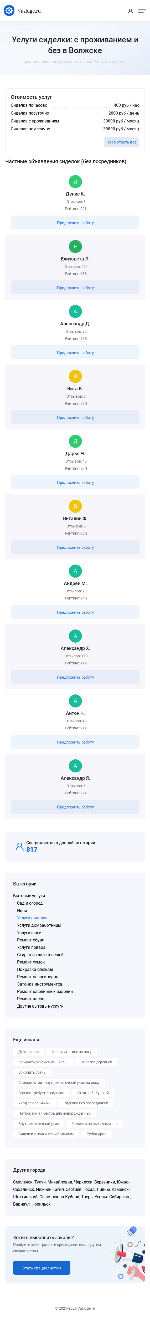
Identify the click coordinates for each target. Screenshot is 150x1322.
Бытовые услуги (29, 895)
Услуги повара (31, 947)
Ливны (103, 1189)
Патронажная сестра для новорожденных (54, 1113)
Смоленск (23, 1182)
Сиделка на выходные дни (95, 1123)
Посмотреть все (121, 142)
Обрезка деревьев (96, 1062)
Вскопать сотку (31, 1072)
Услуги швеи (29, 932)
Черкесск (83, 1182)
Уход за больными (34, 1103)
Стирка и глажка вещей (40, 954)
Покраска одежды (35, 969)
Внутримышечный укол (38, 1123)
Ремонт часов (30, 998)
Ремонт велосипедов (37, 976)
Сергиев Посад (80, 1189)
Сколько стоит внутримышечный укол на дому (59, 1082)
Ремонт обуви (30, 939)
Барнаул (21, 1204)
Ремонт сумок (31, 962)
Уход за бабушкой (93, 1093)
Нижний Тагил (50, 1189)
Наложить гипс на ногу (71, 1052)
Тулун (40, 1182)
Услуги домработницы (39, 925)
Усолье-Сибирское (112, 1196)
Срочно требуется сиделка (41, 1093)
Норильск (41, 1204)
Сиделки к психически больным (46, 1134)
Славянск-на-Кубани (59, 1196)
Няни (22, 910)
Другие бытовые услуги (40, 1006)
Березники (104, 1182)
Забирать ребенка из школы (43, 1062)
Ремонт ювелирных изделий (45, 991)
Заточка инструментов (40, 984)
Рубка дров (96, 1134)
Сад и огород (30, 903)
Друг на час (28, 1052)
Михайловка (60, 1182)
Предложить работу (75, 223)
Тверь (87, 1196)
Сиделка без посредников (86, 1103)
